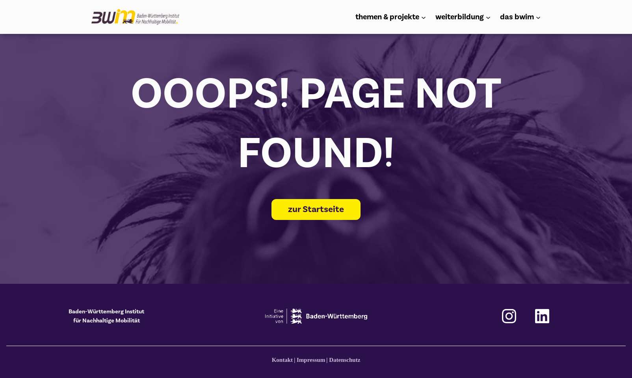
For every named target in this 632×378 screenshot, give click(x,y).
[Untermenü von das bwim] (538, 17)
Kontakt (282, 360)
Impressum (311, 360)
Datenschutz (344, 360)
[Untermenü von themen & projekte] (423, 17)
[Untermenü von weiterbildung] (488, 17)
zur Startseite (316, 209)
